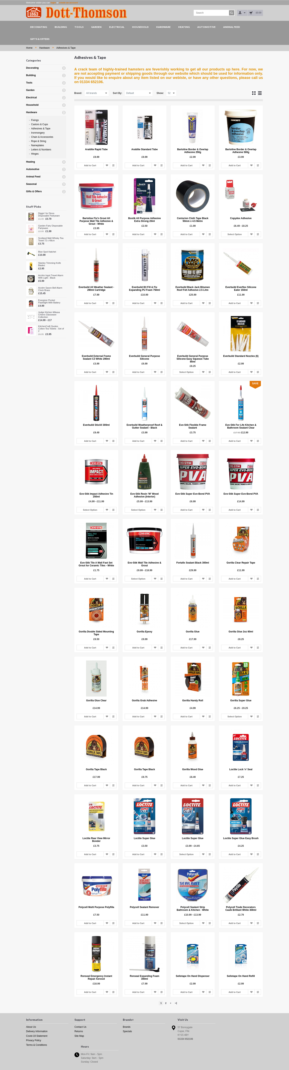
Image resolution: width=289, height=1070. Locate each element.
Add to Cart (90, 165)
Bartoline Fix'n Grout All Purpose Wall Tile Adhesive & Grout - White (96, 221)
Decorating (38, 26)
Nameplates (37, 145)
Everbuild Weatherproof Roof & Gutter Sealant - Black (144, 426)
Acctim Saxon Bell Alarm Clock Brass (50, 289)
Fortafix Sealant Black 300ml (192, 562)
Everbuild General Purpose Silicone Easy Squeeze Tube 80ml (193, 359)
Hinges (35, 153)
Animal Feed (231, 26)
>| (176, 1003)
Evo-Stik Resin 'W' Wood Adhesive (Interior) (144, 495)
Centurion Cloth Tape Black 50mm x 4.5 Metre (192, 219)
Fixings (35, 120)
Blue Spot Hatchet (47, 252)
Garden (96, 26)
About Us (31, 1027)
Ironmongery (38, 132)
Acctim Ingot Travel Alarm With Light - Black (50, 276)
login (53, 2)
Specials (127, 1031)
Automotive (206, 26)
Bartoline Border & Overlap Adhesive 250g (192, 151)
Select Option (235, 234)
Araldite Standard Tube (144, 149)
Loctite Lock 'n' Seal (240, 769)
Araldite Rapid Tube (96, 149)
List (260, 93)
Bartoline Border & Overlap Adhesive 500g (240, 151)
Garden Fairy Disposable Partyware (50, 226)
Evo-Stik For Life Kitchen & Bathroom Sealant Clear (240, 426)
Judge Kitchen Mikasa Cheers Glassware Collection (49, 314)
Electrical (116, 26)
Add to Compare (113, 165)
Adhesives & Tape (66, 47)
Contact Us (80, 1027)
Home (29, 47)
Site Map (79, 1036)
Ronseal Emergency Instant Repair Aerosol (96, 977)
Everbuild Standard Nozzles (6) (240, 356)
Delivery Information (37, 1031)
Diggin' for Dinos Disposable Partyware (49, 214)
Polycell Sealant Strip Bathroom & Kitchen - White (193, 908)
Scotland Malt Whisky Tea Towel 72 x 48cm (50, 239)
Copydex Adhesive (241, 218)
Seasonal (31, 184)
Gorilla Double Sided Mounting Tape (96, 633)
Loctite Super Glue (144, 838)
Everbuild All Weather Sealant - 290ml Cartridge (96, 288)
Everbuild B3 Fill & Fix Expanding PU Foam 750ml (144, 288)
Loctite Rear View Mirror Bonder (96, 840)
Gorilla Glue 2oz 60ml (241, 631)
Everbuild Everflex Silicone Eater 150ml (240, 288)
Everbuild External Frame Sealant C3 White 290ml (96, 357)
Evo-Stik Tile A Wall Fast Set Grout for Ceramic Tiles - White (96, 564)
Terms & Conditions (36, 1045)
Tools (78, 26)
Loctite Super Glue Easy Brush (240, 838)
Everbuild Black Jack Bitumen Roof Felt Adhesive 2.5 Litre (192, 288)
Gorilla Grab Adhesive (144, 700)
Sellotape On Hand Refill (241, 976)
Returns (78, 1031)
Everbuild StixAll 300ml (96, 425)
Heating (184, 26)
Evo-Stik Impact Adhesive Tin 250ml (96, 495)
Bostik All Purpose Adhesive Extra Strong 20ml (144, 219)
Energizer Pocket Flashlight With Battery (49, 301)
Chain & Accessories (42, 137)
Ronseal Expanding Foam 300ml (144, 977)
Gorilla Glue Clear (96, 700)
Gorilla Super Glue (240, 700)
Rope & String (38, 141)
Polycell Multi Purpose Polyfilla (96, 907)
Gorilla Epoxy (144, 631)
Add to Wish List (107, 165)
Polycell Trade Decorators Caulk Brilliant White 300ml (240, 908)
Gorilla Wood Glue (192, 769)
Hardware (163, 26)
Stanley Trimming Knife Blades (49, 264)
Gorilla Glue (192, 631)
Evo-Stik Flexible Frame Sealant (192, 426)
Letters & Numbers (41, 149)
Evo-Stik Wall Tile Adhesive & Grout (144, 564)
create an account (68, 2)
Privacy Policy (33, 1040)
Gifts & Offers (39, 38)
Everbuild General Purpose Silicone (144, 357)
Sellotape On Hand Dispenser (193, 976)
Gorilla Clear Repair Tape (241, 562)
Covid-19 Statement (36, 1036)
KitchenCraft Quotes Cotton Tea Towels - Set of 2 (51, 328)
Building (61, 26)
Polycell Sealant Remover (144, 907)
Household (140, 26)
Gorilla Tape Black (96, 769)
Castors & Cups (39, 124)
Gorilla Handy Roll (192, 700)
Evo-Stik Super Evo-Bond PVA (192, 493)
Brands (126, 1027)
